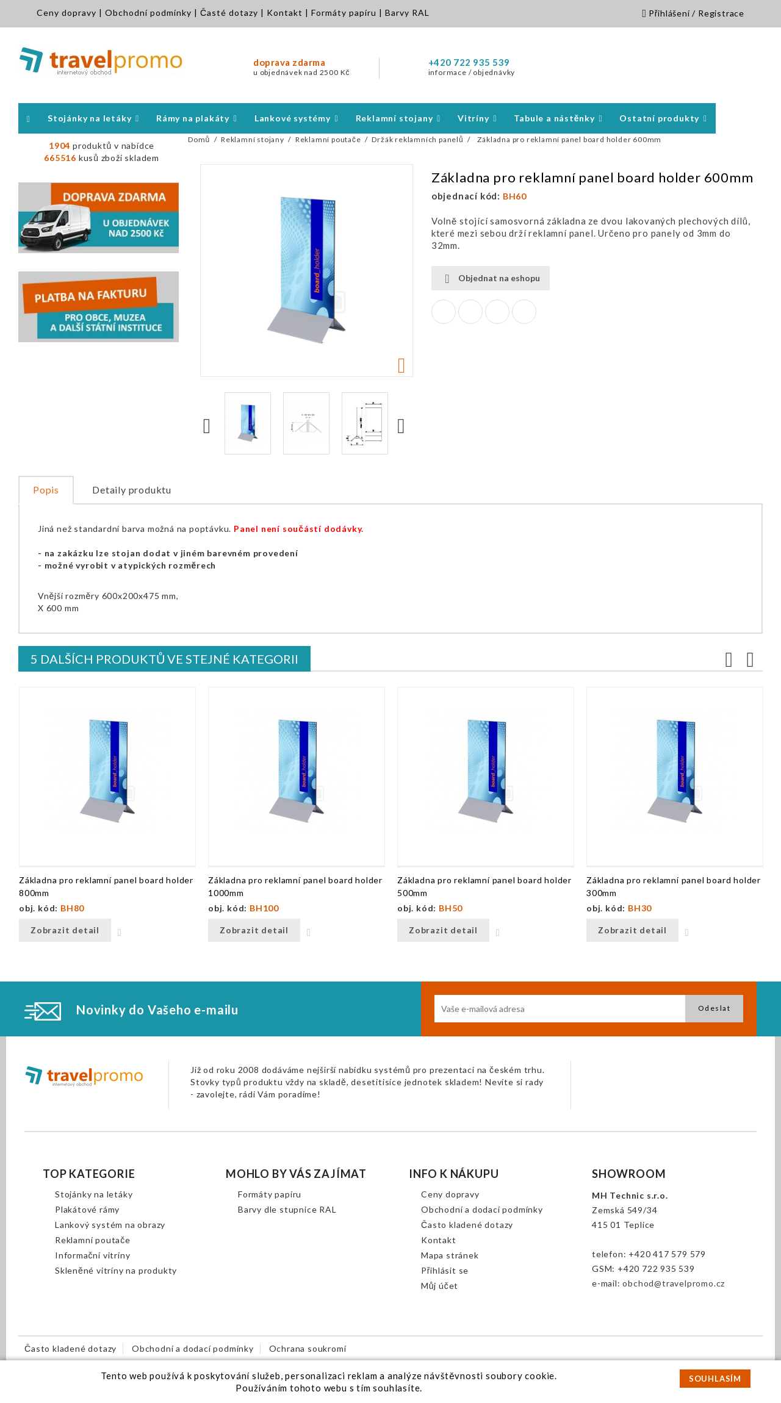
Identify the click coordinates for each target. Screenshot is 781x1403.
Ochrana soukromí (308, 1348)
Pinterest (524, 311)
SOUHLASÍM (715, 1378)
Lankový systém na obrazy (110, 1224)
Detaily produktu (131, 489)
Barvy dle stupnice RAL (287, 1209)
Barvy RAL (407, 12)
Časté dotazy (229, 12)
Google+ (497, 311)
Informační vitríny (92, 1255)
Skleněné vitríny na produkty (116, 1270)
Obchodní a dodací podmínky (482, 1209)
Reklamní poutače (93, 1240)
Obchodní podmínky (148, 12)
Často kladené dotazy (467, 1224)
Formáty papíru (343, 12)
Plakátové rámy (87, 1209)
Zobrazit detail (65, 930)
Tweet (470, 311)
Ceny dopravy (66, 12)
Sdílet (443, 311)
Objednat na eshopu (490, 278)
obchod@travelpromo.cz (673, 1283)
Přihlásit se (445, 1270)
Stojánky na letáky (93, 1194)
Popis (46, 489)
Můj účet (439, 1285)
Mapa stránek (450, 1255)
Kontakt (285, 12)
